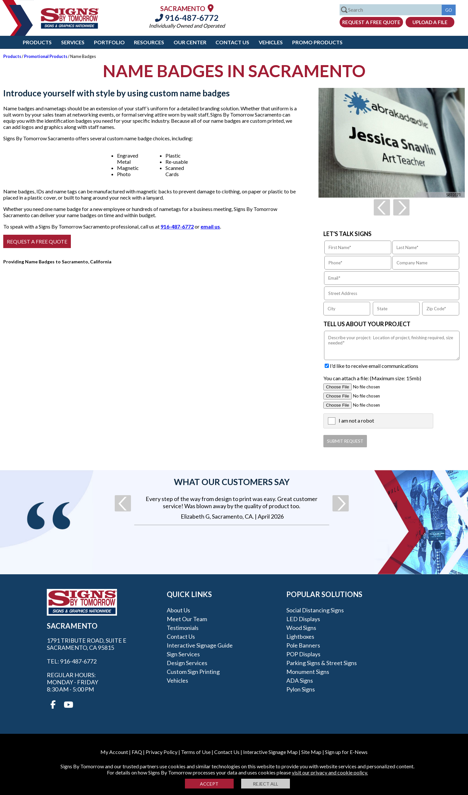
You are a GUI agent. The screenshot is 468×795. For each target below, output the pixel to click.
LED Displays (303, 618)
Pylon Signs (300, 689)
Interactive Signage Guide (200, 645)
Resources (149, 42)
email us (210, 226)
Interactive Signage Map (270, 752)
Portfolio (109, 42)
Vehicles (271, 42)
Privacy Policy (161, 752)
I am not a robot (356, 420)
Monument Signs (307, 671)
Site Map (311, 752)
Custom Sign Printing (193, 671)
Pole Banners (303, 645)
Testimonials (183, 627)
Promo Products (317, 42)
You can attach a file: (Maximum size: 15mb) (372, 378)
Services (72, 42)
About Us (178, 610)
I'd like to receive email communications (374, 366)
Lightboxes (300, 636)
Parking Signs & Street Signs (321, 662)
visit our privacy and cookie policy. (330, 772)
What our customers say (232, 482)
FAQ (137, 752)
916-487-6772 (187, 17)
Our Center (190, 42)
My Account (114, 752)
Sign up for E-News (346, 752)
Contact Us (232, 42)
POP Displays (303, 654)
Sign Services (183, 654)
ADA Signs (299, 680)
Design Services (187, 662)
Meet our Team (187, 618)
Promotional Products (45, 56)
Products (37, 42)
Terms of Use (196, 752)
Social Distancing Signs (315, 610)
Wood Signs (301, 627)
